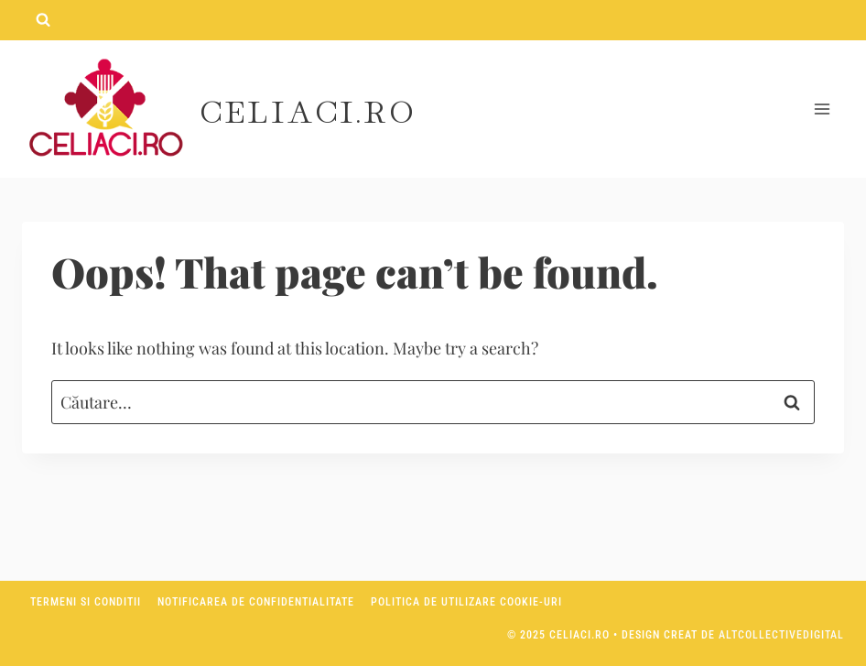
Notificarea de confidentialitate (255, 601)
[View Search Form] (43, 20)
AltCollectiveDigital (781, 634)
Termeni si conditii (85, 601)
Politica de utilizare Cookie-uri (466, 601)
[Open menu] (822, 109)
